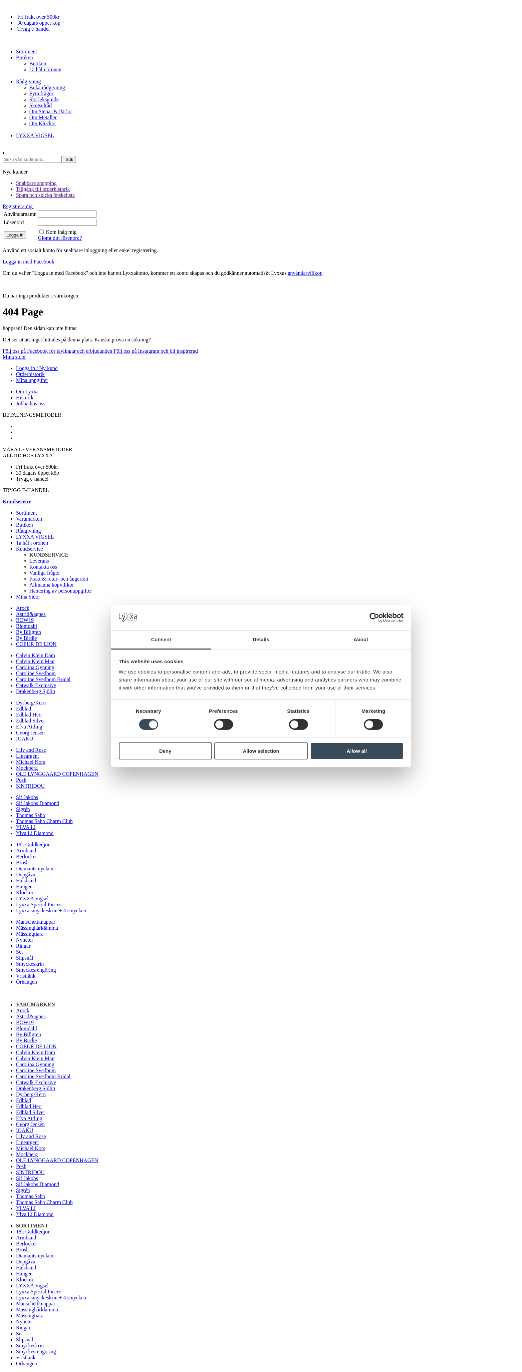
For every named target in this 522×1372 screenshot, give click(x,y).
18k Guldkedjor (33, 844)
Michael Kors (30, 762)
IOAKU (24, 738)
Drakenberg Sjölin (35, 691)
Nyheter (24, 940)
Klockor (24, 892)
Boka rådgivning (47, 87)
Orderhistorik (30, 374)
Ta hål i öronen (45, 69)
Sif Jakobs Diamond (37, 803)
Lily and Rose (31, 750)
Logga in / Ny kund (37, 368)
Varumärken (29, 519)
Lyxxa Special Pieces (38, 904)
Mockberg (27, 768)
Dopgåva (25, 874)
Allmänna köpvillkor (51, 585)
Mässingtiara (30, 934)
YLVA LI (26, 827)
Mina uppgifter (32, 380)
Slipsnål (24, 958)
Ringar (23, 946)
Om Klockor (42, 123)
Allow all (357, 751)
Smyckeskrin (30, 964)
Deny (165, 751)
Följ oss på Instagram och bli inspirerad (156, 351)
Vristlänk (26, 976)
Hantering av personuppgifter (60, 591)
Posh (21, 780)
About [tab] (361, 639)
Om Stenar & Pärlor (50, 111)
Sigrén (23, 809)
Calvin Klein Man (35, 661)
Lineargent (27, 756)
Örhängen (26, 982)
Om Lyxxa (27, 391)
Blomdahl (26, 626)
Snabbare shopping (36, 183)
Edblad (23, 708)
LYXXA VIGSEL (35, 135)
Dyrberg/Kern (31, 702)
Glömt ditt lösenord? (60, 238)
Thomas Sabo (30, 815)
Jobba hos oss (30, 403)
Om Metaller (43, 117)
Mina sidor (14, 357)
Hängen (24, 886)
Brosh (22, 862)
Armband (26, 850)
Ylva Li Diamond (35, 833)
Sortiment (26, 51)
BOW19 (25, 620)
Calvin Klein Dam (35, 655)
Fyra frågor (41, 93)
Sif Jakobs (27, 797)
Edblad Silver (30, 720)
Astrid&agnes (31, 614)
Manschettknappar (35, 922)
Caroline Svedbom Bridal (43, 679)
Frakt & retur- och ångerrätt (58, 579)
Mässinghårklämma (37, 928)
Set (19, 952)
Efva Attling (29, 726)
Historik (24, 397)
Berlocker (26, 856)
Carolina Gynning (35, 667)
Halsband (26, 880)
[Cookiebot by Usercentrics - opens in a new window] (374, 618)
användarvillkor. (305, 273)
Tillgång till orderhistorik (43, 189)
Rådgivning (28, 81)
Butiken (24, 57)
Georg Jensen (30, 732)
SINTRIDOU (30, 786)
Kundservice (29, 549)
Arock (22, 608)
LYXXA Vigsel (32, 898)
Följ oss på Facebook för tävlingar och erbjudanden (58, 351)
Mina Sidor (28, 597)
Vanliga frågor (44, 573)
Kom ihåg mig (61, 232)
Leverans (39, 561)
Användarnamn (20, 214)
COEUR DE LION (36, 644)
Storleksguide (44, 99)
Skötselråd (40, 105)
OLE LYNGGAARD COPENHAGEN (57, 774)
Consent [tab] (161, 639)
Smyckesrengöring (36, 970)
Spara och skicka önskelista (45, 195)
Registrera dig (18, 206)
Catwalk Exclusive (36, 685)
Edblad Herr (29, 714)
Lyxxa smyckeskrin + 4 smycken (51, 910)
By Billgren (28, 632)
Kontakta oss (43, 567)
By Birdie (26, 638)
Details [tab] (261, 639)
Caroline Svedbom (36, 673)
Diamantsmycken (34, 868)
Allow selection (261, 751)
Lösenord (14, 222)
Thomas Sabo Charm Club (44, 821)
